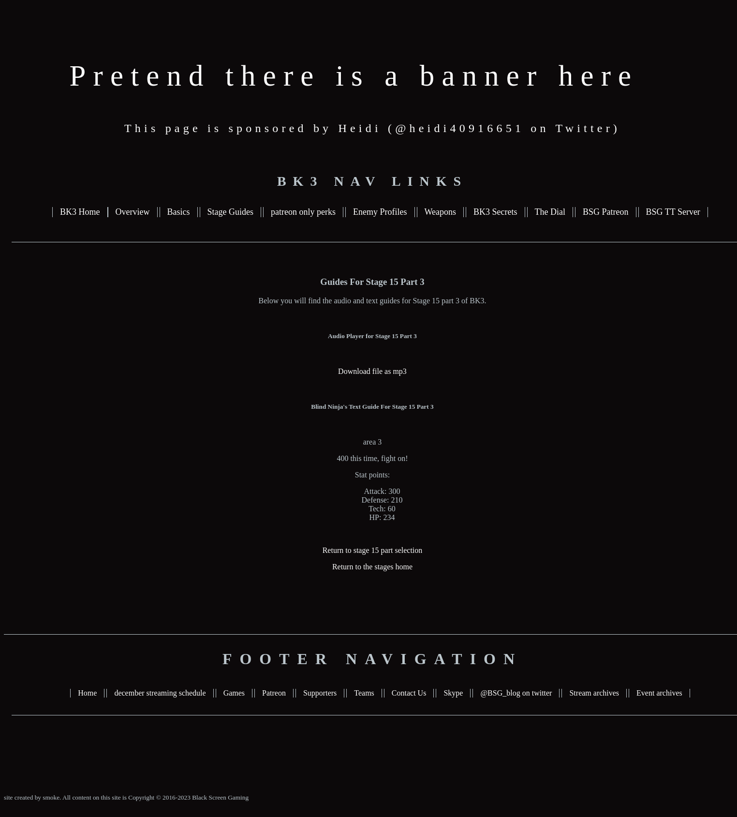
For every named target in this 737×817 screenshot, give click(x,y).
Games (234, 693)
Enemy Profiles (380, 212)
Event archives (659, 693)
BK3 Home (80, 212)
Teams (364, 693)
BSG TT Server (673, 212)
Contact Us (409, 693)
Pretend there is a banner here (354, 75)
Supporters (320, 693)
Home (87, 693)
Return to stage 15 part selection (373, 550)
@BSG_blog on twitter (516, 693)
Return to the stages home (372, 567)
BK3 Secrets (495, 212)
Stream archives (594, 693)
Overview (133, 212)
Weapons (441, 212)
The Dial (550, 212)
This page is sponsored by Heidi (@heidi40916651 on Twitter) (372, 128)
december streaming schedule (160, 693)
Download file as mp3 (372, 371)
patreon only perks (303, 212)
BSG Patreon (606, 212)
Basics (178, 212)
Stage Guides (230, 212)
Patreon (274, 693)
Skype (453, 693)
